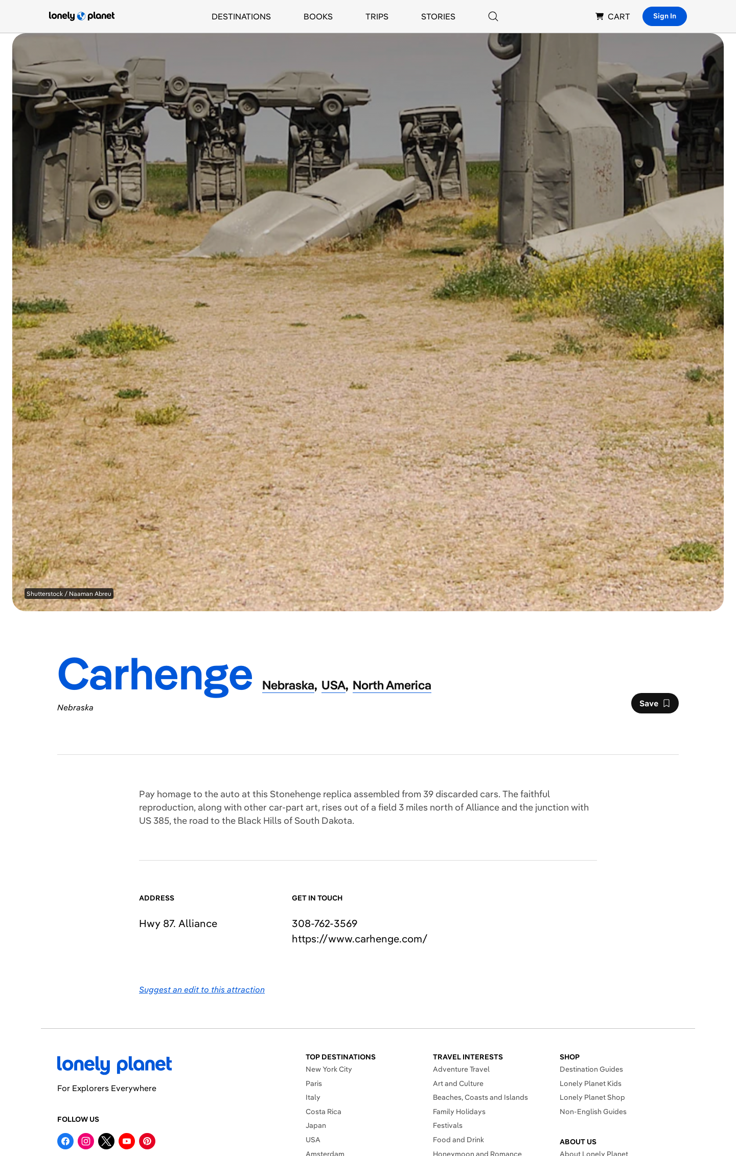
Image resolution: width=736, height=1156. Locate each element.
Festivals (448, 1125)
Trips (376, 16)
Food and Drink (458, 1139)
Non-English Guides (593, 1111)
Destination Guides (591, 1069)
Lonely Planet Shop (592, 1097)
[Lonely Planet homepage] (81, 16)
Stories (438, 16)
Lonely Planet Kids (591, 1083)
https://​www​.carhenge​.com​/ (360, 938)
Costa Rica (323, 1111)
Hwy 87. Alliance (178, 923)
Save (655, 705)
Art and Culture (458, 1083)
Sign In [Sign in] (664, 15)
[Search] (493, 16)
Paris (314, 1083)
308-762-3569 (324, 923)
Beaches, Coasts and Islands (480, 1097)
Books (318, 16)
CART (612, 16)
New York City (329, 1069)
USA (313, 1139)
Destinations (241, 16)
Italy (313, 1097)
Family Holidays (459, 1111)
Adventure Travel (461, 1069)
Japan (316, 1125)
